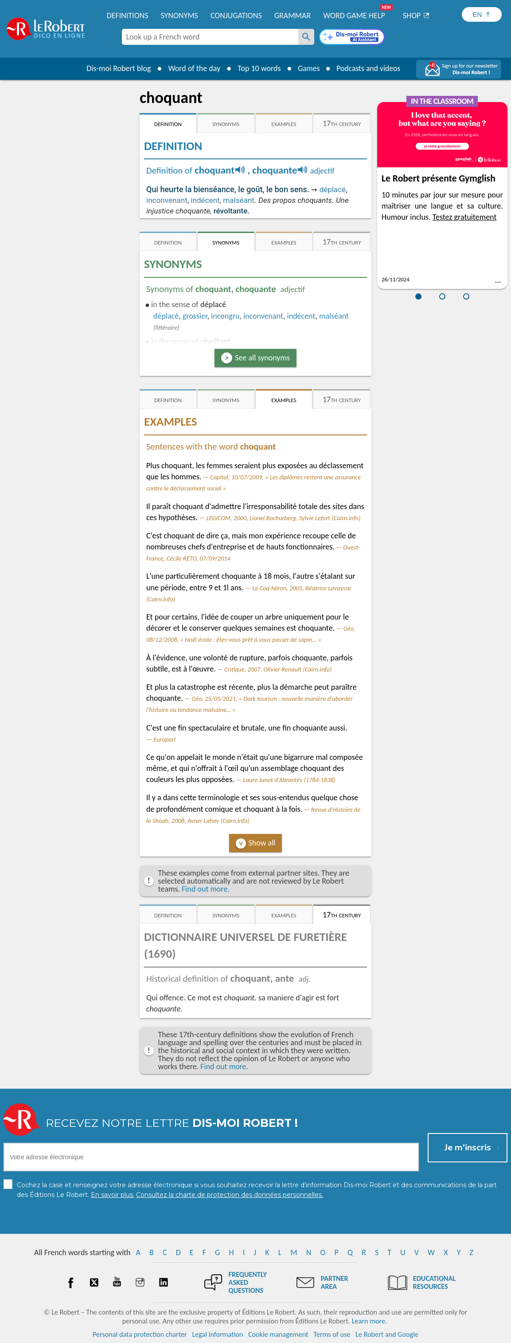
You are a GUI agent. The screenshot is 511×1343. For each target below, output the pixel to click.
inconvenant (166, 200)
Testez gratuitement (465, 217)
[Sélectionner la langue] (482, 14)
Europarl (164, 739)
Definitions (127, 15)
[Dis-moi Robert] (352, 38)
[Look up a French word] (306, 37)
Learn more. (369, 1320)
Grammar (292, 15)
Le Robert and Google (386, 1334)
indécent (205, 200)
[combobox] (210, 37)
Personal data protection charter (140, 1334)
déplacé (332, 189)
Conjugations (236, 15)
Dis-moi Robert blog (117, 68)
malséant (238, 200)
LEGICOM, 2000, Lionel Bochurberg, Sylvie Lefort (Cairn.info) (283, 518)
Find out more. (206, 889)
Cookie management (278, 1334)
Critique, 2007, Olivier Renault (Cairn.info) (278, 669)
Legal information (217, 1334)
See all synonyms (262, 358)
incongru (225, 316)
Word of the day (193, 68)
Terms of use (331, 1334)
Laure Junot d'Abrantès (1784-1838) (289, 780)
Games (308, 68)
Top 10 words (257, 68)
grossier (195, 316)
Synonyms (179, 15)
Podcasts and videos (369, 68)
